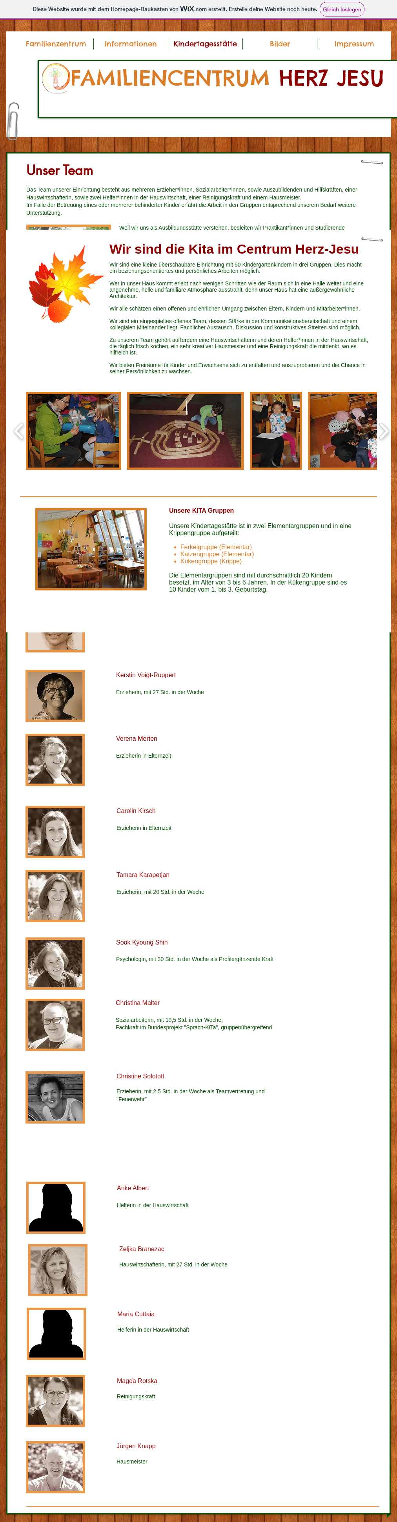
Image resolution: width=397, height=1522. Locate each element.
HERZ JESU (331, 77)
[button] (131, 43)
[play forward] (384, 430)
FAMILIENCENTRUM (175, 77)
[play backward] (19, 430)
